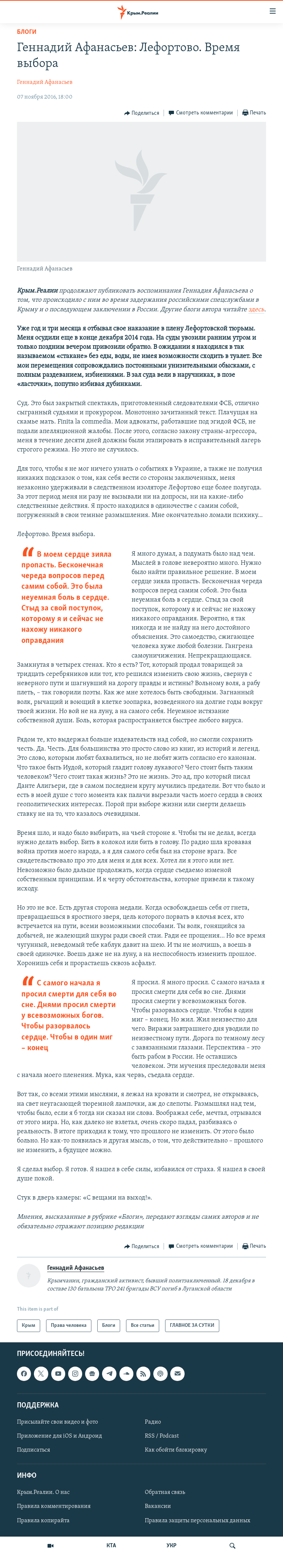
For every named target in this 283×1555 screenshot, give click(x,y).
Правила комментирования (54, 1507)
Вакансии (158, 1507)
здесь (256, 309)
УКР (172, 1546)
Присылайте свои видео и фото (57, 1422)
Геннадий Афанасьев (45, 82)
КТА (111, 1546)
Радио (153, 1422)
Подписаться (33, 1450)
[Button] (142, 113)
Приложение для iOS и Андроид (59, 1436)
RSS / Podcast (162, 1436)
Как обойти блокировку (176, 1450)
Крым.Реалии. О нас (43, 1493)
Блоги (26, 32)
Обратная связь (165, 1493)
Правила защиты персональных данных (197, 1521)
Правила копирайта (43, 1521)
